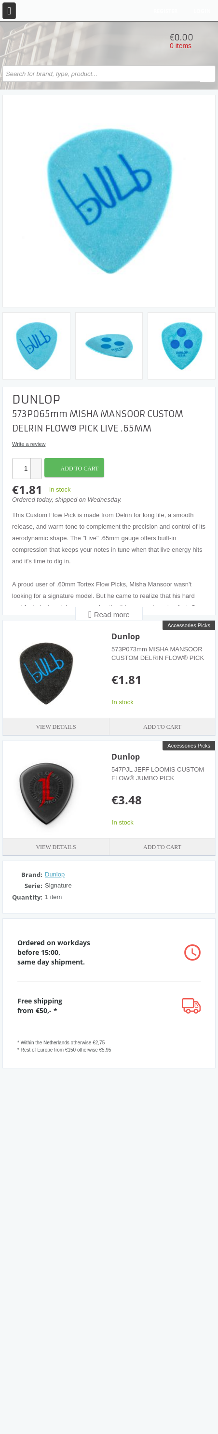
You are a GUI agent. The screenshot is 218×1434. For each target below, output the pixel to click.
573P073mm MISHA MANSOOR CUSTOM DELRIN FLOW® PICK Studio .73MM (157, 658)
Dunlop (125, 636)
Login (202, 10)
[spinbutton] (21, 468)
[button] (35, 463)
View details (56, 726)
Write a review (28, 444)
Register (165, 10)
